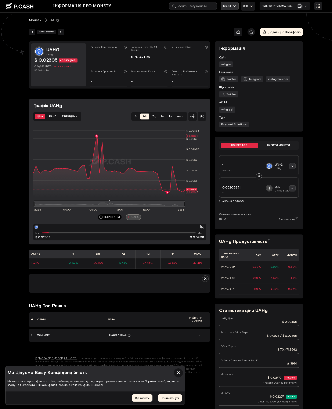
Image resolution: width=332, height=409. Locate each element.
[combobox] (248, 6)
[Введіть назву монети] (193, 6)
